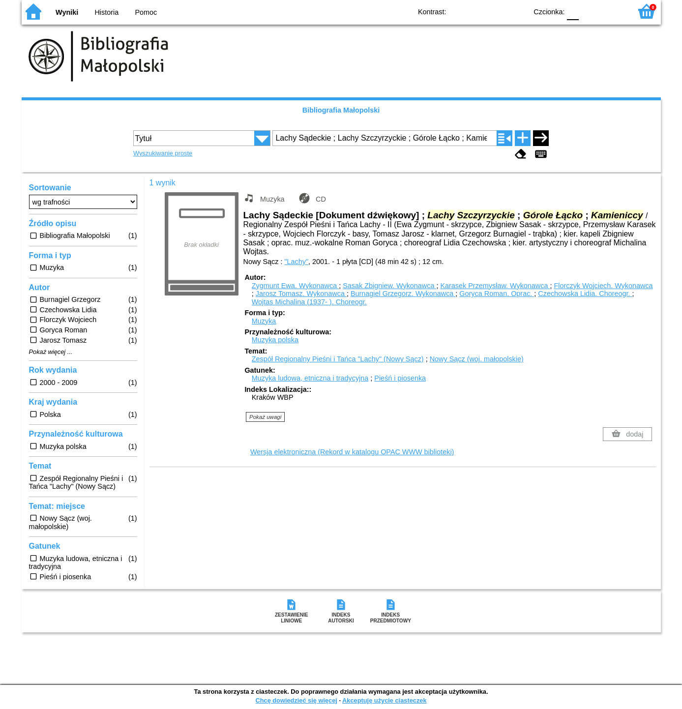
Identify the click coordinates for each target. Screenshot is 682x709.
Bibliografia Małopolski (341, 110)
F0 (573, 11)
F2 (613, 11)
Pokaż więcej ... (51, 352)
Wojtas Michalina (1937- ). (309, 302)
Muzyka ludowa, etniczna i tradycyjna (310, 378)
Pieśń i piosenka (400, 378)
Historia (106, 12)
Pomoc (146, 12)
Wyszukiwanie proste (162, 153)
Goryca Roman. (496, 293)
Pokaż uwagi (265, 417)
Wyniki (67, 12)
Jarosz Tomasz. (301, 293)
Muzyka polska (275, 340)
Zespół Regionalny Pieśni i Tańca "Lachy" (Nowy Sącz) (338, 359)
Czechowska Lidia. (585, 293)
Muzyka (264, 321)
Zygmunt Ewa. (295, 286)
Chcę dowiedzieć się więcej (296, 700)
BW (477, 11)
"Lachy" (296, 262)
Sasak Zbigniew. (389, 286)
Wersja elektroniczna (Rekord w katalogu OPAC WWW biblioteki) (352, 452)
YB (497, 11)
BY (517, 11)
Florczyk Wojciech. (603, 286)
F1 (589, 11)
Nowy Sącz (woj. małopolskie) (477, 359)
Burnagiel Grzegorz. (403, 293)
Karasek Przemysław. (495, 286)
